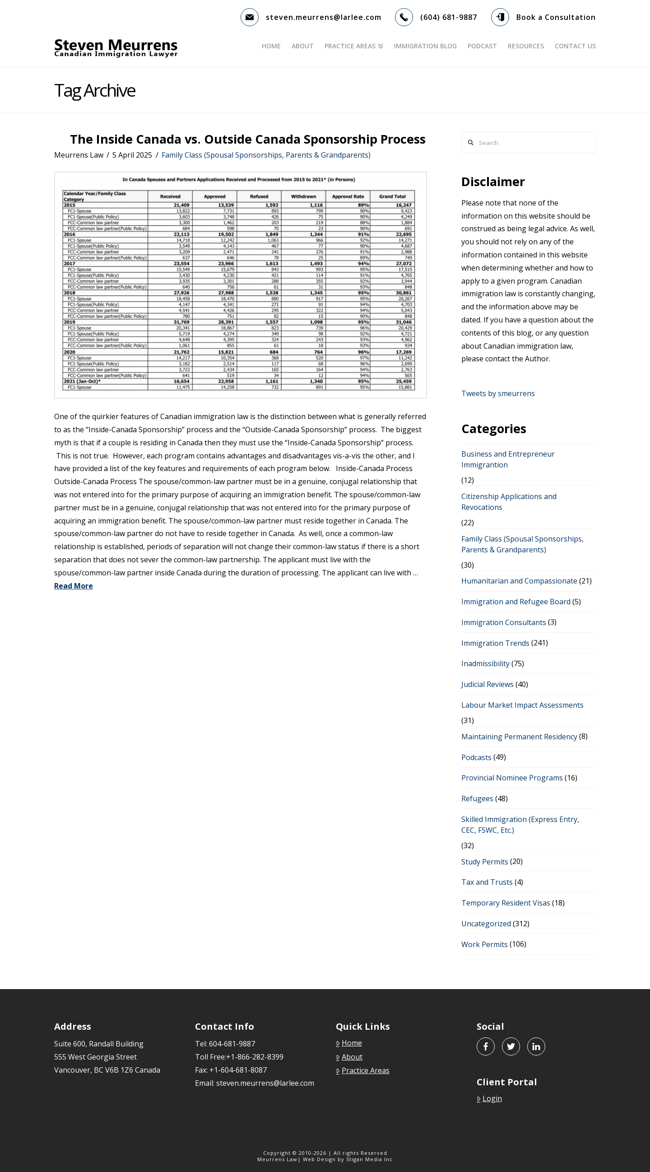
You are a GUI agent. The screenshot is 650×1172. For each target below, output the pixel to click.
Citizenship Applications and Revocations (509, 501)
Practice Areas (363, 1070)
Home (349, 1043)
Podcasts (476, 757)
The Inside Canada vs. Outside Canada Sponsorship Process (248, 139)
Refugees (477, 798)
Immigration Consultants (503, 622)
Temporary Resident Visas (505, 903)
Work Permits (484, 944)
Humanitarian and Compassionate (519, 581)
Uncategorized (486, 924)
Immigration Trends (495, 643)
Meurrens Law (277, 1159)
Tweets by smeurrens (498, 393)
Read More (73, 586)
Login (489, 1098)
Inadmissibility (485, 663)
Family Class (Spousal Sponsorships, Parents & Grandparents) (266, 155)
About (349, 1057)
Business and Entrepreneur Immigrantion (508, 459)
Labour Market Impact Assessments (522, 705)
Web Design (319, 1159)
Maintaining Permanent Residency (519, 737)
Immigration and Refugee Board (516, 602)
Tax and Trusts (487, 882)
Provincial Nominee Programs (512, 778)
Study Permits (484, 862)
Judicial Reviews (487, 684)
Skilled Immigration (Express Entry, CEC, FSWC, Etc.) (520, 824)
